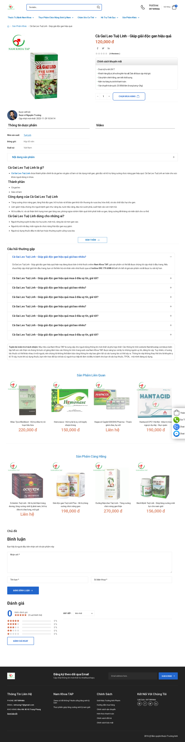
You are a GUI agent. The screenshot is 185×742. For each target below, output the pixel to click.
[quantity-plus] (109, 96)
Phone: (10, 700)
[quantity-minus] (97, 96)
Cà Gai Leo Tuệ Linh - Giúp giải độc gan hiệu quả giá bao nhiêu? (49, 256)
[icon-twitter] (103, 48)
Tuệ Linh (27, 135)
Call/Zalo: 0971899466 (146, 700)
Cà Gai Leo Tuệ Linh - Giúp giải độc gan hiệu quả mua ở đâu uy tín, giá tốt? (55, 278)
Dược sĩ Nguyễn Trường (30, 115)
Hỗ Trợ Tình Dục (108, 17)
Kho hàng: (12, 709)
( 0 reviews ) (114, 54)
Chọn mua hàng (127, 96)
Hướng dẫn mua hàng (106, 705)
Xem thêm (90, 240)
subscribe (168, 676)
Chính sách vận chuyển (106, 709)
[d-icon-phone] (143, 7)
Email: (10, 705)
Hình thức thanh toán (105, 714)
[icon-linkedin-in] (108, 48)
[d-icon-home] (8, 26)
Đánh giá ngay (20, 641)
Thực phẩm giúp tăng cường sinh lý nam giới (71, 707)
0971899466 (154, 9)
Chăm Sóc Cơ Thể (86, 17)
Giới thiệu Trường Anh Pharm (108, 700)
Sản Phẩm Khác (129, 17)
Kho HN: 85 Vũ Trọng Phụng (29, 709)
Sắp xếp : (67, 613)
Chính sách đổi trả (104, 718)
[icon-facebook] (97, 48)
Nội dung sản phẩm (23, 157)
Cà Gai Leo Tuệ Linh (20, 173)
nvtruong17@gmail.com (24, 705)
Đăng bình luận (21, 590)
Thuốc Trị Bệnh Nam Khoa (19, 17)
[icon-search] (98, 7)
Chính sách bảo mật (105, 723)
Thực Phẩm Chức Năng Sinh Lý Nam (54, 17)
